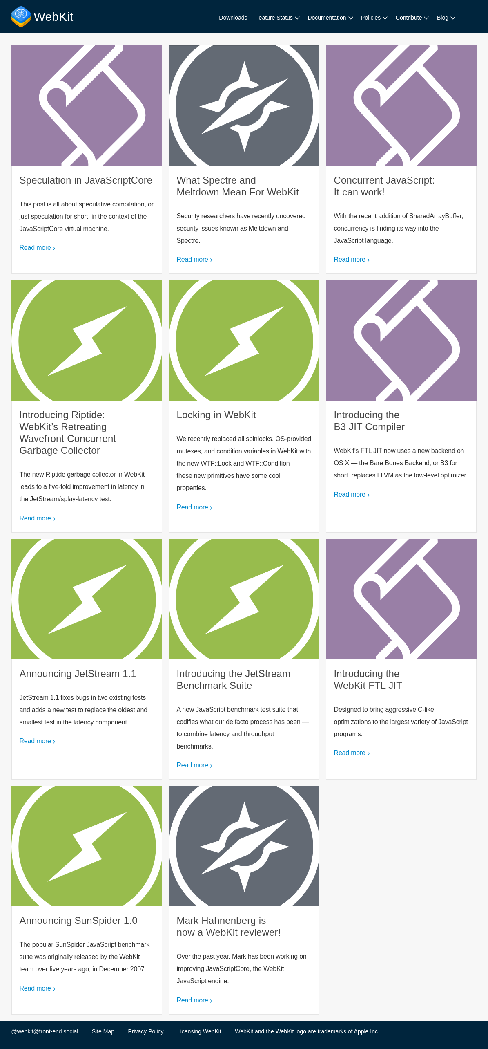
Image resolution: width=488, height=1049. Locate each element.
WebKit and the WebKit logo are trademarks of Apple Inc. (307, 1031)
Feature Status (274, 17)
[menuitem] (277, 17)
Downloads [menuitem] (233, 17)
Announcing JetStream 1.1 (87, 659)
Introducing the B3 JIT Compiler (401, 406)
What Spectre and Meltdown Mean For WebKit (244, 159)
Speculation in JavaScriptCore (87, 159)
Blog (442, 17)
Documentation (327, 17)
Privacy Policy (145, 1031)
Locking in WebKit (244, 406)
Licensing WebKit (199, 1031)
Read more (35, 247)
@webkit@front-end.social (44, 1031)
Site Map (103, 1031)
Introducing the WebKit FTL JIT (401, 659)
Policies (371, 17)
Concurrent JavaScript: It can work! (401, 159)
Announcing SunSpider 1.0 (87, 900)
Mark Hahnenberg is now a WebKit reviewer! (244, 900)
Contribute (409, 17)
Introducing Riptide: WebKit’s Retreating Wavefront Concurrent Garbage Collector (87, 406)
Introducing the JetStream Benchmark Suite (244, 659)
